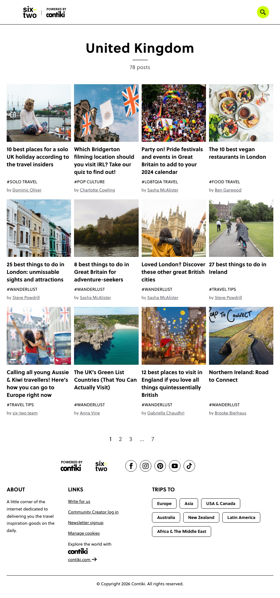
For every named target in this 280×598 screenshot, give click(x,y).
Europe (164, 503)
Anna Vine (90, 413)
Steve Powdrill (26, 297)
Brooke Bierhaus (230, 413)
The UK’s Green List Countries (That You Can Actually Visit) (105, 379)
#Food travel (224, 182)
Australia (166, 517)
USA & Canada (220, 503)
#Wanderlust (22, 289)
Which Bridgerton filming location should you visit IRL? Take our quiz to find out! (104, 160)
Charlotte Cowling (97, 190)
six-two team (25, 413)
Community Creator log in (93, 512)
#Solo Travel (22, 182)
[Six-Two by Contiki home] (30, 12)
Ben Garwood (228, 190)
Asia (189, 503)
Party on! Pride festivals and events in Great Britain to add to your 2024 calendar (172, 160)
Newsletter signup (85, 523)
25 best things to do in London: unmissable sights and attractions (35, 272)
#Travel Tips (222, 289)
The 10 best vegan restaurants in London (237, 153)
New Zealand (201, 517)
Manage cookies (84, 533)
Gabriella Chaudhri (165, 413)
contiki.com (82, 559)
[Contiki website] (71, 466)
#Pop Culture (89, 182)
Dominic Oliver (27, 190)
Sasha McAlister (162, 190)
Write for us (79, 501)
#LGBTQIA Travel (160, 182)
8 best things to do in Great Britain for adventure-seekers (101, 272)
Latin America (241, 517)
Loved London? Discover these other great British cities (173, 272)
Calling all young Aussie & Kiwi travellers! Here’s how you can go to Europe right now (38, 383)
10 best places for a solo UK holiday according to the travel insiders (38, 156)
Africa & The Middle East (181, 531)
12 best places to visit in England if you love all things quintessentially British (172, 383)
